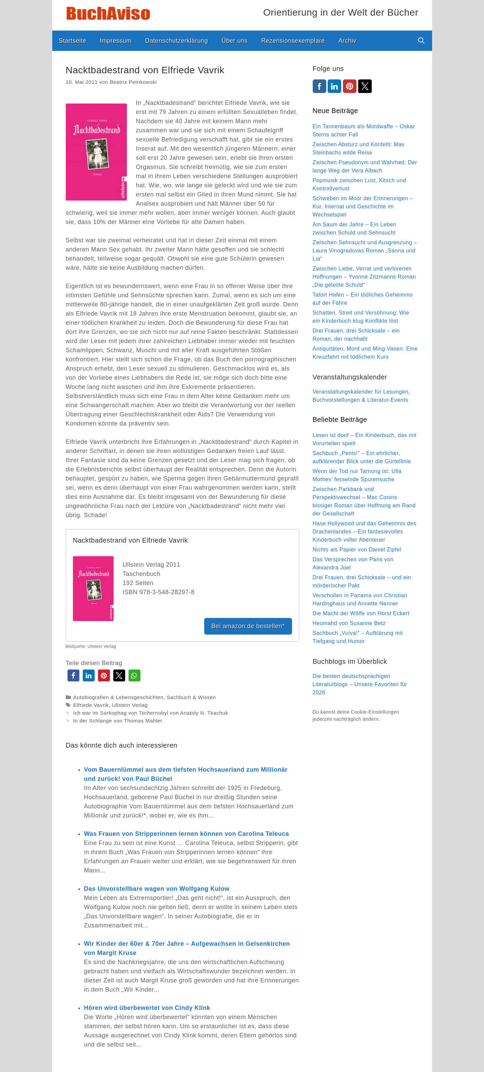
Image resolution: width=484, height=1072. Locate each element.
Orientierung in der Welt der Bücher (340, 12)
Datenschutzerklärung (176, 40)
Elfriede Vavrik (91, 705)
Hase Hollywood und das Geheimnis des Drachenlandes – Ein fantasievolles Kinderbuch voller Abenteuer (365, 532)
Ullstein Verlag (130, 705)
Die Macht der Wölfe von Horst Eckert (361, 613)
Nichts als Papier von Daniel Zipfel (357, 549)
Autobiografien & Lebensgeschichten (118, 697)
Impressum (116, 40)
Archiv (347, 40)
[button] (73, 675)
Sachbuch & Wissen (191, 697)
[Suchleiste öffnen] (421, 41)
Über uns (234, 40)
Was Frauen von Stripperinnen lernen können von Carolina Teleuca (186, 833)
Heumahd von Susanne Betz (349, 623)
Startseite (72, 40)
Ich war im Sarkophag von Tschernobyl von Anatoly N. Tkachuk (150, 713)
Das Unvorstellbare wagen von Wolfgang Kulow (157, 888)
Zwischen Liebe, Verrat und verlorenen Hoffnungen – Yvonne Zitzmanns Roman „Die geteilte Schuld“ (364, 277)
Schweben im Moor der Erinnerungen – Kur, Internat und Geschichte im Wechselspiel (363, 206)
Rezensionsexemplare (293, 40)
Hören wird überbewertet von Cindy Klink (147, 1007)
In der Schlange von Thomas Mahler (117, 720)
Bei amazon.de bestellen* (248, 626)
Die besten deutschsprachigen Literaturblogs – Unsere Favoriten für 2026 (360, 684)
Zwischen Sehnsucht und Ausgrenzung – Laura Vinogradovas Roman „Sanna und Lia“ (365, 251)
